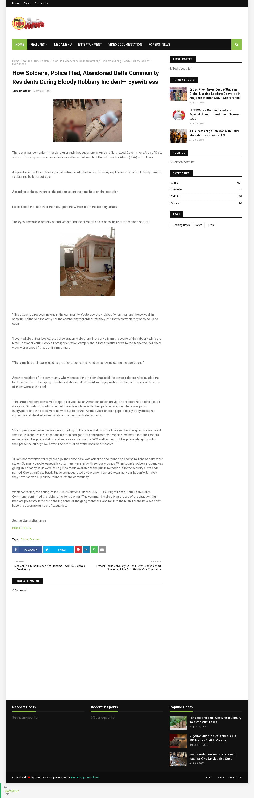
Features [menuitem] (38, 44)
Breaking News (181, 225)
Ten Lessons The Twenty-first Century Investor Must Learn (215, 720)
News (199, 225)
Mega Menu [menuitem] (63, 44)
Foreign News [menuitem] (159, 44)
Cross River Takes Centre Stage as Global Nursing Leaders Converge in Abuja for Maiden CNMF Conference (214, 94)
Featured (26, 61)
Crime (24, 539)
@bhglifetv (11, 790)
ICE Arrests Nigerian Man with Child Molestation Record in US (214, 133)
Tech (211, 225)
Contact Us (41, 3)
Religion (206, 196)
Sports (206, 203)
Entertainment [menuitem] (90, 44)
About (27, 3)
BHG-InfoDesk (21, 90)
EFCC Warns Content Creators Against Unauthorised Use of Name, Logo (214, 114)
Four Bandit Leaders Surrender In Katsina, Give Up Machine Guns (212, 756)
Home (15, 3)
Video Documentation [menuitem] (125, 44)
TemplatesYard (43, 777)
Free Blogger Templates (85, 777)
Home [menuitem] (19, 44)
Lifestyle (206, 189)
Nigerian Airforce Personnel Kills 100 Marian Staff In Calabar (212, 738)
